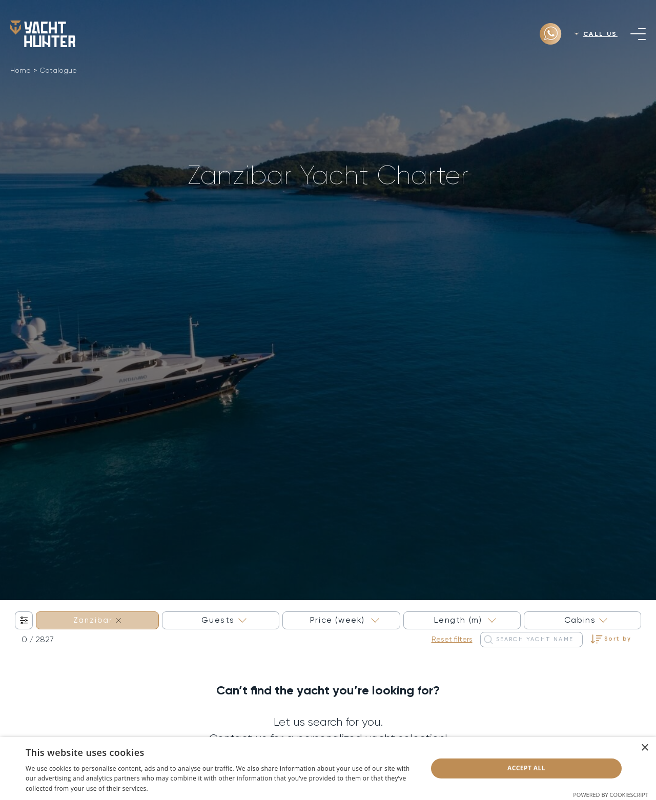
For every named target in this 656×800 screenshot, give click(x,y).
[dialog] (328, 768)
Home (20, 70)
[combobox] (97, 620)
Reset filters (452, 639)
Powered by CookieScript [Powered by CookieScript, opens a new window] (610, 794)
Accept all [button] (526, 768)
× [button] (644, 748)
